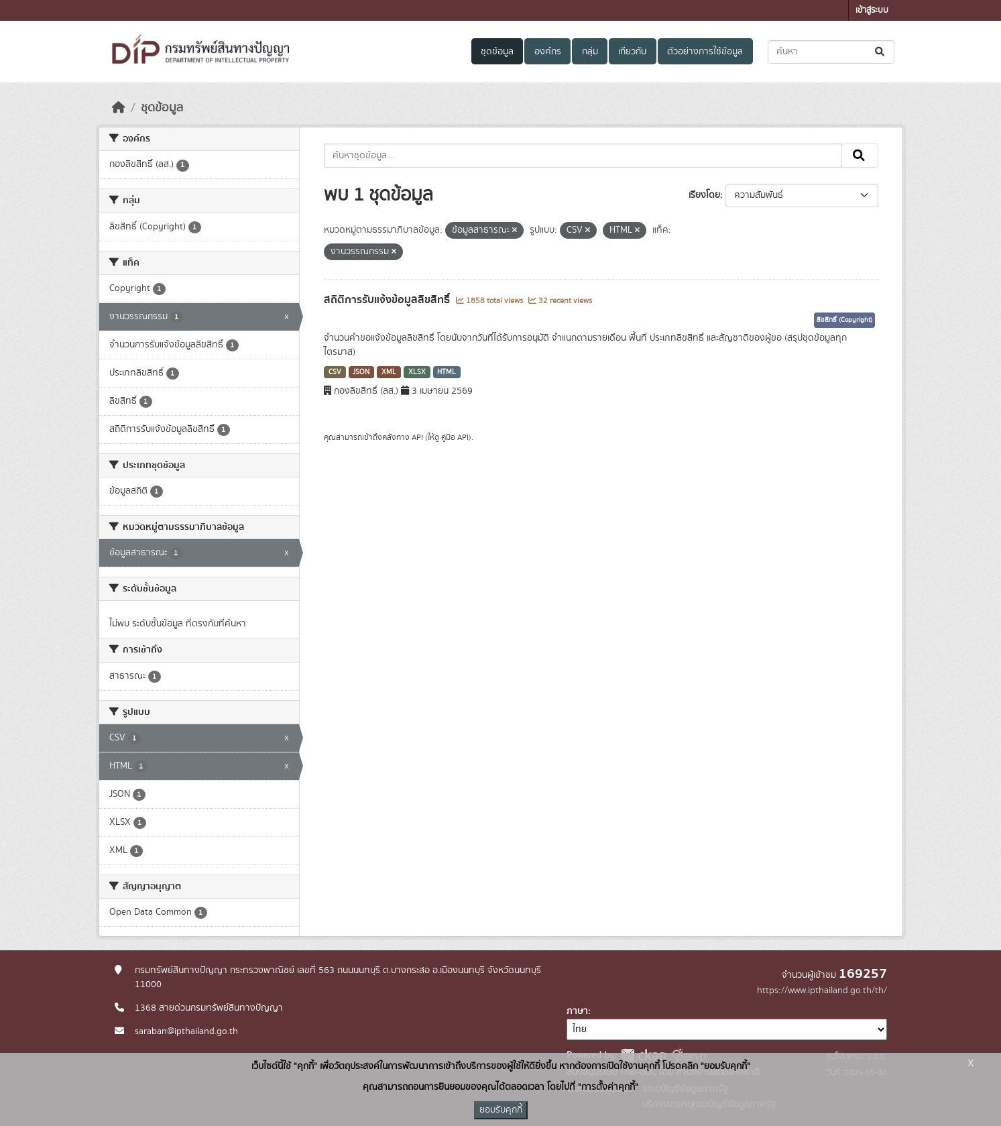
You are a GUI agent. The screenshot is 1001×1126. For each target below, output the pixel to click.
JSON (361, 372)
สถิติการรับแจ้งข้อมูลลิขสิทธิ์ (388, 299)
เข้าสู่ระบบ (872, 10)
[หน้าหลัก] (118, 108)
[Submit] (880, 52)
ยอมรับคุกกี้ (500, 1110)
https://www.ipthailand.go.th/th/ (822, 990)
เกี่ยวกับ (632, 51)
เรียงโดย (704, 195)
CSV (335, 372)
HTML (446, 372)
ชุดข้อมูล (497, 51)
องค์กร (547, 51)
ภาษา (577, 1011)
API (417, 437)
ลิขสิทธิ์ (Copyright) (844, 320)
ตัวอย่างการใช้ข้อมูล (705, 51)
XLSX (417, 372)
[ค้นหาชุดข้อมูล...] (831, 52)
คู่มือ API (455, 437)
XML (388, 372)
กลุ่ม (590, 51)
